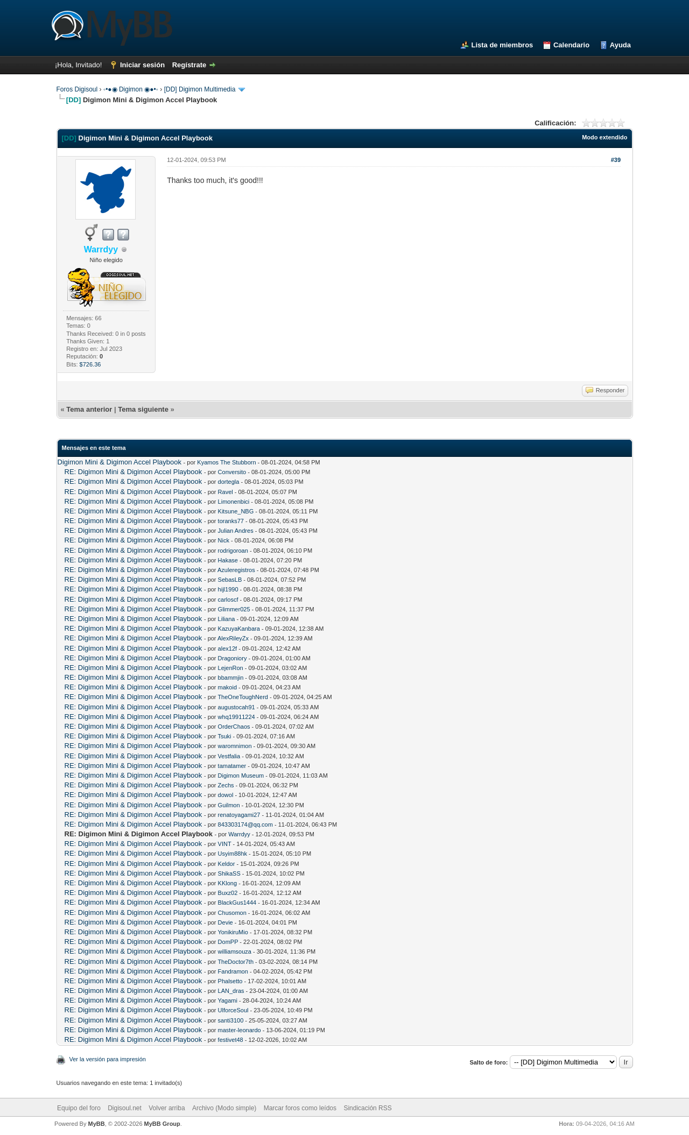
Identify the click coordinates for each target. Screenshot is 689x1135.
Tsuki (224, 736)
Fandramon (233, 971)
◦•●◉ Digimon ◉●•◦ (130, 89)
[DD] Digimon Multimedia (200, 89)
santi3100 (231, 1020)
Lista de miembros (502, 45)
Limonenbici (234, 501)
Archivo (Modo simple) (224, 1108)
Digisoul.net (125, 1108)
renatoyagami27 (239, 815)
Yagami (227, 1000)
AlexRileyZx (233, 638)
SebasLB (230, 579)
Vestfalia (229, 756)
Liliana (226, 619)
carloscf (228, 599)
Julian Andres (236, 530)
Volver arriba (167, 1108)
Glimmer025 (234, 609)
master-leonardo (239, 1030)
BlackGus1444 (237, 902)
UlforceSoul (233, 1010)
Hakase (228, 560)
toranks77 (231, 521)
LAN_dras (231, 991)
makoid (227, 687)
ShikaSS (229, 873)
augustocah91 (236, 707)
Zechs (226, 785)
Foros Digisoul (77, 89)
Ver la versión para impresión (107, 1059)
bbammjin (231, 677)
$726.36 (90, 364)
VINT (224, 844)
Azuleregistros (236, 570)
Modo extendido (604, 137)
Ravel (225, 492)
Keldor (226, 864)
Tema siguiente (143, 409)
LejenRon (230, 668)
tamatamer (232, 766)
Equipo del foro (79, 1108)
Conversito (232, 472)
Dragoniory (232, 658)
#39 (616, 160)
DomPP (228, 942)
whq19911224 (236, 717)
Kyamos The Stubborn (226, 462)
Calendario (571, 45)
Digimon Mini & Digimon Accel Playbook (119, 462)
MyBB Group (162, 1123)
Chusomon (232, 913)
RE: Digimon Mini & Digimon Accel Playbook (133, 472)
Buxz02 (228, 893)
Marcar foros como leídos (300, 1108)
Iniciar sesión (142, 65)
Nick (223, 540)
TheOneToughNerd (242, 697)
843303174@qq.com (245, 824)
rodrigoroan (233, 550)
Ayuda (620, 45)
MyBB (96, 1123)
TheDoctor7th (235, 961)
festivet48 (230, 1040)
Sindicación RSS (367, 1108)
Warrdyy (239, 834)
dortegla (229, 481)
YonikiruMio (232, 932)
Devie (225, 922)
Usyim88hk (232, 853)
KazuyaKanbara (239, 628)
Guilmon (229, 805)
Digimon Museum (241, 775)
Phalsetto (230, 981)
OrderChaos (234, 726)
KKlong (227, 883)
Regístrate (189, 65)
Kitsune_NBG (236, 511)
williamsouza (234, 951)
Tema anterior (89, 409)
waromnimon (235, 746)
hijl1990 (228, 589)
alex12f (227, 648)
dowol (226, 795)
